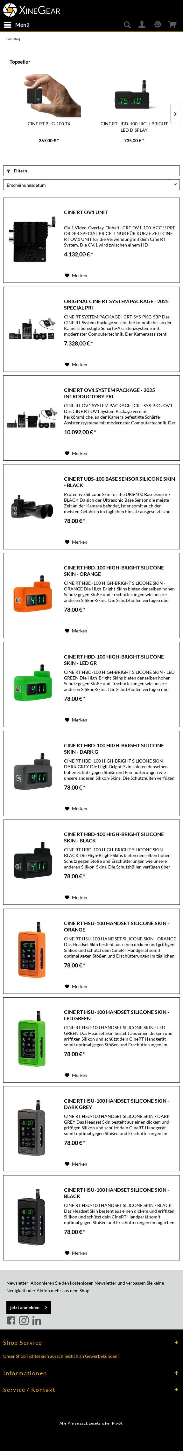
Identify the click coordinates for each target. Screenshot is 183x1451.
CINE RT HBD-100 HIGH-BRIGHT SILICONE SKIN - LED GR (114, 659)
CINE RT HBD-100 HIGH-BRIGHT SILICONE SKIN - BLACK (114, 837)
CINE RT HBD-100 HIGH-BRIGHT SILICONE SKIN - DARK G (114, 748)
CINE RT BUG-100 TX (49, 123)
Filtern (17, 170)
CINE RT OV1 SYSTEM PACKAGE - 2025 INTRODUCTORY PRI (109, 393)
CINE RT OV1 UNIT (86, 212)
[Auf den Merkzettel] (76, 275)
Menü (17, 24)
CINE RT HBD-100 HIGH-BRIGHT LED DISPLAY (134, 127)
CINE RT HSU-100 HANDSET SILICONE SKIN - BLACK (116, 1193)
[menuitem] (16, 24)
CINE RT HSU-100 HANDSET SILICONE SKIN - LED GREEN (116, 1015)
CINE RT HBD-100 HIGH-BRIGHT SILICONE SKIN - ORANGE (114, 570)
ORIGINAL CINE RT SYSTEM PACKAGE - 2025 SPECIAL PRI (116, 304)
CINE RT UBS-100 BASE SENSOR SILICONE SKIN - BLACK (119, 482)
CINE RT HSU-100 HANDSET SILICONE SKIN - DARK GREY (116, 1104)
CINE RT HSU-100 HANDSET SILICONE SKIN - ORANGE (116, 926)
